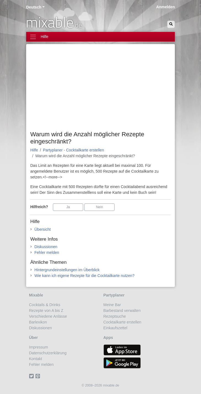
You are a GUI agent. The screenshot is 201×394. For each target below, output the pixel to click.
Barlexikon (38, 322)
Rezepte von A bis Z (46, 310)
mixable (54, 22)
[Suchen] (171, 24)
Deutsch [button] (33, 7)
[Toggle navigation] (100, 37)
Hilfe (34, 150)
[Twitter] (32, 376)
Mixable (36, 295)
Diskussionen (45, 246)
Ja (68, 207)
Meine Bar (112, 305)
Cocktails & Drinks (45, 305)
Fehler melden (46, 252)
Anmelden (165, 7)
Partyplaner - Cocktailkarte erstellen (73, 150)
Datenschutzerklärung (48, 353)
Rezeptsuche (115, 316)
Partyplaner (114, 295)
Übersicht (42, 229)
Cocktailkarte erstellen (123, 322)
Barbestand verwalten (122, 310)
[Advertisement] (100, 89)
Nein (99, 207)
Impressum (38, 347)
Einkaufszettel (115, 328)
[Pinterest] (39, 376)
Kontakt (35, 359)
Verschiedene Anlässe (48, 316)
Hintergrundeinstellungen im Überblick (67, 270)
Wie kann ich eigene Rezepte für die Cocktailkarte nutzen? (84, 275)
